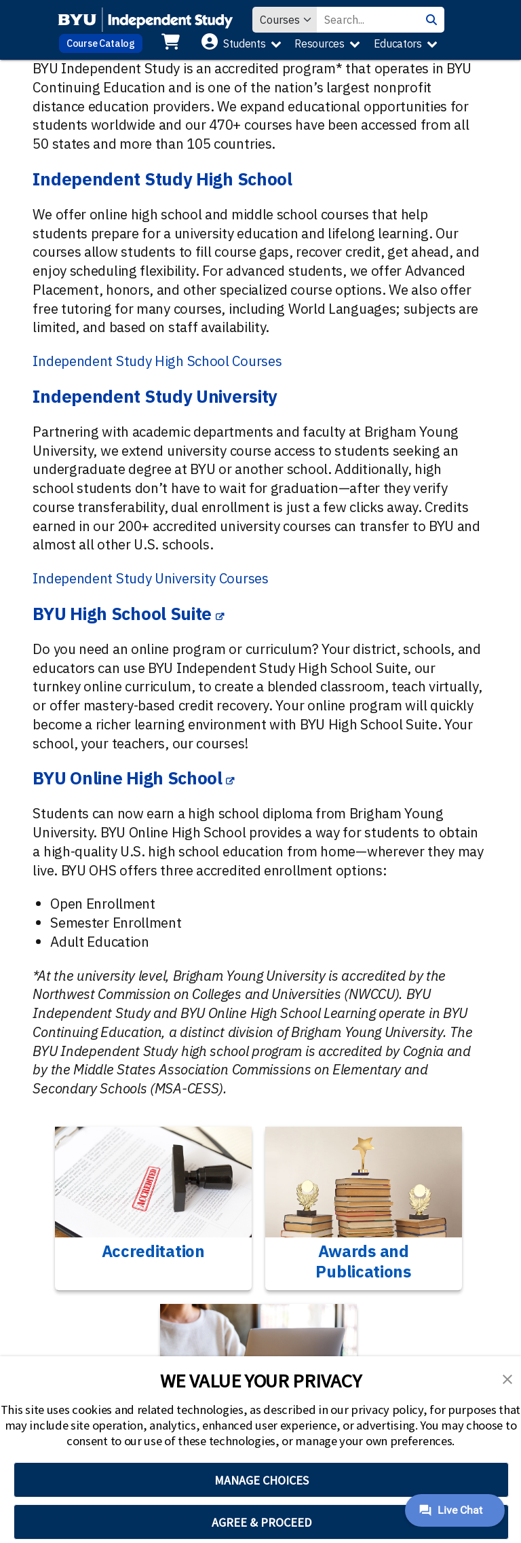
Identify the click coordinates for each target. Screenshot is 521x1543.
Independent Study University (155, 396)
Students (244, 43)
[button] (507, 1378)
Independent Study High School (162, 179)
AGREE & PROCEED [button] (261, 1522)
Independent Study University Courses (150, 578)
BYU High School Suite (122, 613)
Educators (398, 43)
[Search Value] (368, 20)
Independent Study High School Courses (157, 361)
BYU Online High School (127, 778)
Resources (319, 43)
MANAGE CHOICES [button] (261, 1480)
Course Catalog (100, 43)
